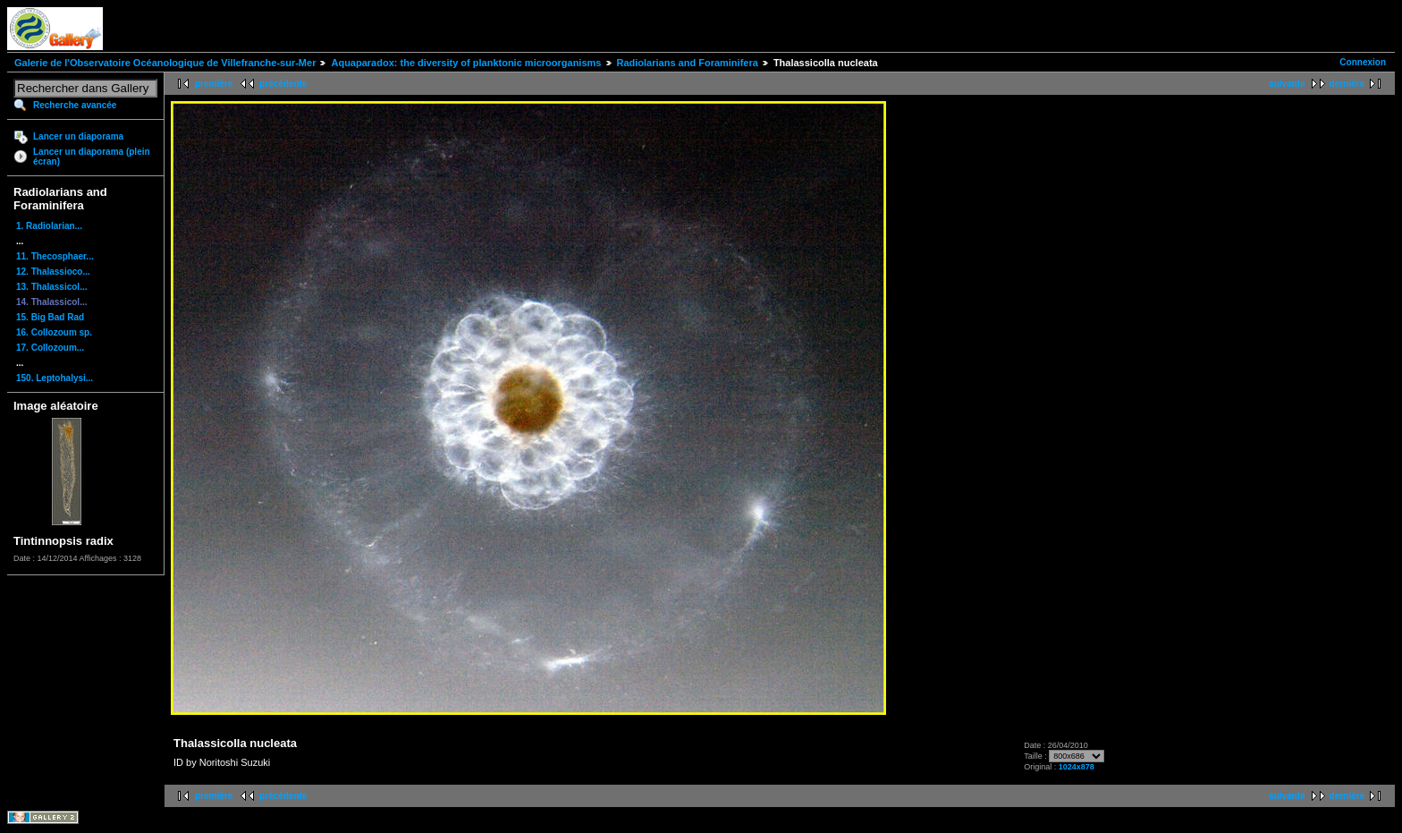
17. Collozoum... (50, 348)
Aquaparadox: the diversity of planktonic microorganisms (466, 62)
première (213, 84)
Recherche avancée (74, 105)
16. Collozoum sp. (54, 332)
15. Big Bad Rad (50, 317)
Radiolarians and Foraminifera (687, 62)
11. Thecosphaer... (55, 256)
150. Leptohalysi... (54, 378)
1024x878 (1076, 766)
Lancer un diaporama (78, 136)
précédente (283, 84)
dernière (1347, 84)
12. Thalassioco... (53, 271)
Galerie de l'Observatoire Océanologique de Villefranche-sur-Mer (165, 62)
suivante (1287, 84)
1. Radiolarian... (49, 226)
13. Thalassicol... (51, 287)
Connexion (1362, 62)
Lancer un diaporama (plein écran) (91, 156)
